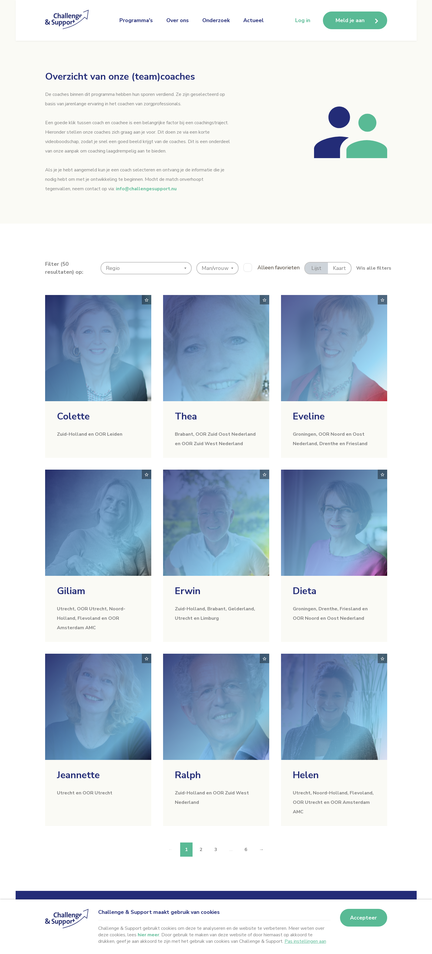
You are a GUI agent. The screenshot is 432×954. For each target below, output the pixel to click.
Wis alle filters (373, 268)
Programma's (136, 20)
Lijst (316, 268)
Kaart (339, 268)
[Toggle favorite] (146, 299)
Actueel (253, 20)
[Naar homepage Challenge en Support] (68, 20)
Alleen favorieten (278, 267)
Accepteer (363, 917)
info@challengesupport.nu (146, 189)
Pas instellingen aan (305, 941)
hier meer (148, 935)
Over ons (177, 20)
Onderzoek (216, 20)
